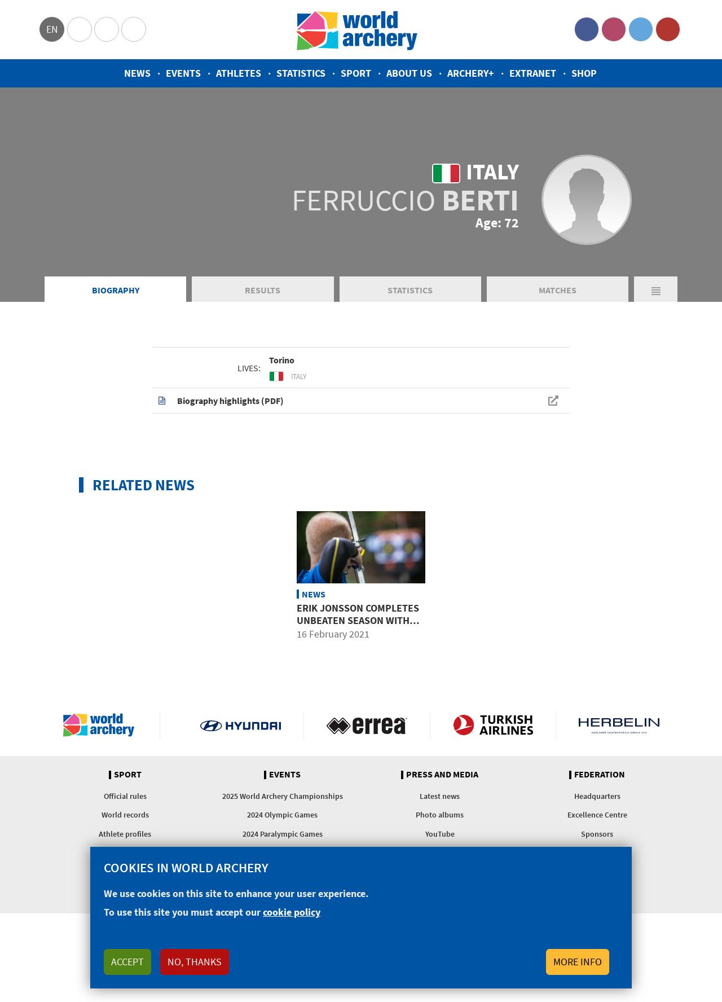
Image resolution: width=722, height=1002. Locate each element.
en (52, 29)
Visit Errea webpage (367, 725)
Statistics (300, 73)
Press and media (442, 775)
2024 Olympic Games (282, 815)
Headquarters (597, 796)
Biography (115, 290)
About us (409, 73)
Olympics (79, 29)
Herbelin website (619, 725)
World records (125, 815)
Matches (557, 290)
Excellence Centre (597, 815)
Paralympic (106, 29)
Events (183, 73)
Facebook (586, 29)
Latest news (440, 796)
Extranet (532, 73)
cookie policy (291, 912)
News (137, 73)
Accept (127, 961)
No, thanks (195, 961)
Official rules (125, 796)
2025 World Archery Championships (282, 796)
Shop (584, 73)
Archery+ (470, 73)
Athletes (238, 73)
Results (262, 290)
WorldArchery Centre (133, 29)
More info (577, 961)
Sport (356, 73)
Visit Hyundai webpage (240, 725)
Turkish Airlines (493, 725)
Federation (599, 775)
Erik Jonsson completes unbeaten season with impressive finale (358, 620)
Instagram (613, 29)
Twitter (640, 29)
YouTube (667, 29)
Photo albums (440, 815)
